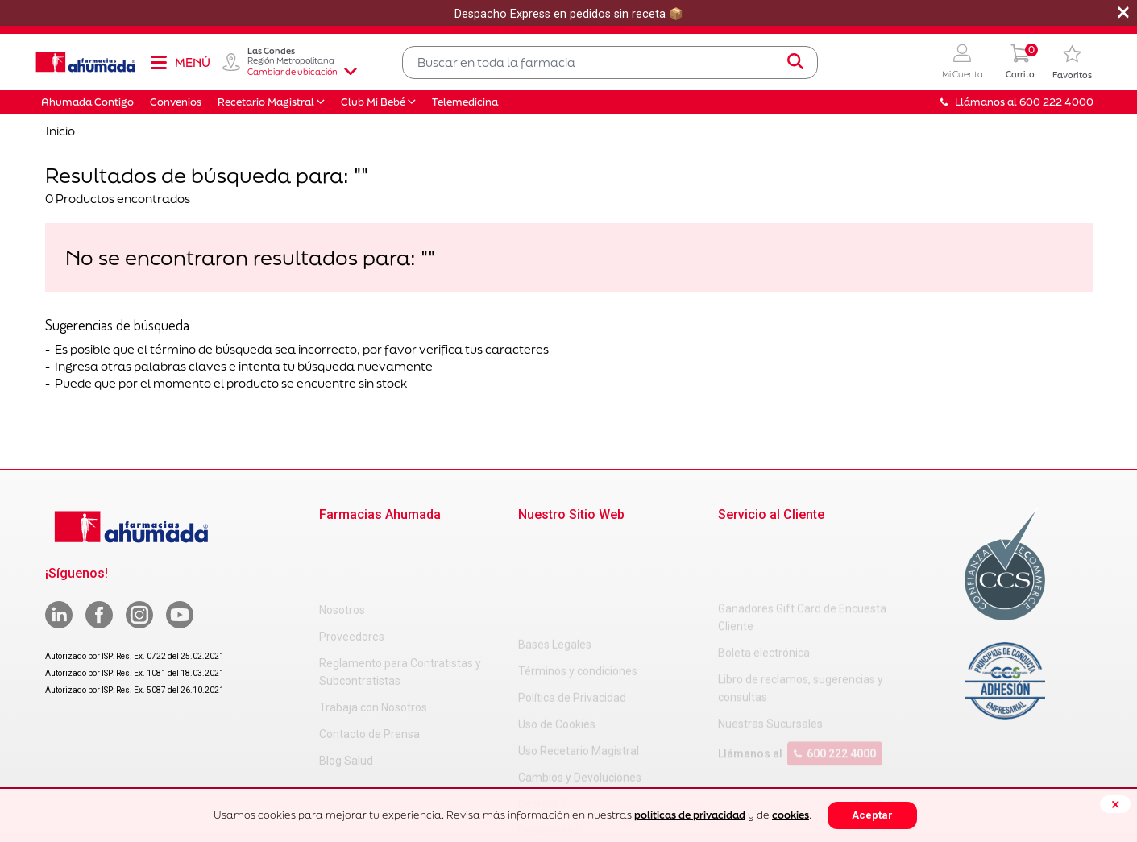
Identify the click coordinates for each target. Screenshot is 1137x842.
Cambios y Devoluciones (579, 676)
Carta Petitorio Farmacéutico (591, 756)
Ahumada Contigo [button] (87, 102)
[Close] (1115, 804)
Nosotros (342, 543)
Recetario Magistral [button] (266, 102)
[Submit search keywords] (795, 62)
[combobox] (610, 62)
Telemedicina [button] (465, 102)
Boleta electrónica (764, 588)
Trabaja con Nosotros (373, 641)
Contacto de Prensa (369, 668)
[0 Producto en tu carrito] (1020, 62)
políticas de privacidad (689, 815)
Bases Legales (554, 543)
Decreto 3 (542, 703)
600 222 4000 (835, 688)
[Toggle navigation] (179, 62)
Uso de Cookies (556, 623)
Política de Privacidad (572, 597)
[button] (962, 62)
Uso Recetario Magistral (578, 650)
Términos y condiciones (577, 570)
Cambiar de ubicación (302, 71)
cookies (790, 815)
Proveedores (351, 570)
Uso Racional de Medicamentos (598, 783)
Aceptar (872, 815)
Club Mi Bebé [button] (373, 102)
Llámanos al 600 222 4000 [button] (1016, 102)
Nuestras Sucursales (770, 659)
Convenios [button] (175, 102)
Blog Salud (346, 694)
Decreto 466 (549, 730)
